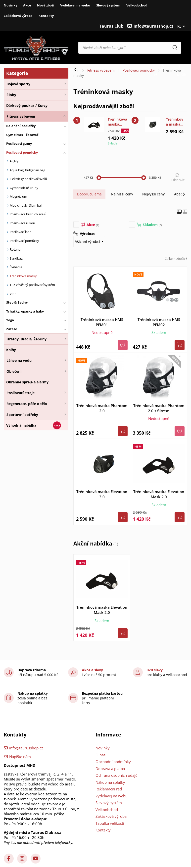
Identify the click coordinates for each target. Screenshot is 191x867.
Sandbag (16, 258)
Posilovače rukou (22, 223)
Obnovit (178, 180)
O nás (100, 754)
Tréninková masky (23, 276)
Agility (14, 161)
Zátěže (11, 329)
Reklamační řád (109, 788)
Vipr (13, 293)
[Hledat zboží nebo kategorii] (129, 48)
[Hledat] (175, 48)
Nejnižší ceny (122, 194)
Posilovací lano (21, 231)
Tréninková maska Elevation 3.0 (174, 122)
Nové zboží (45, 5)
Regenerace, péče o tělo (26, 403)
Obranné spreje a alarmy (27, 382)
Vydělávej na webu (75, 5)
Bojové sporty (18, 84)
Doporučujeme (89, 194)
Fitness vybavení (20, 116)
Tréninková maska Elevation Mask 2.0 (117, 122)
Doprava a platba (110, 768)
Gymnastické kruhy (24, 187)
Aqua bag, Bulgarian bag (27, 170)
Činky (11, 94)
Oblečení (13, 371)
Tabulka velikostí (110, 823)
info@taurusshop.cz (153, 26)
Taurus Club (111, 26)
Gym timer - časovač (22, 135)
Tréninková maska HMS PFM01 (102, 322)
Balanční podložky (21, 126)
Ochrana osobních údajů (117, 775)
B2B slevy (154, 670)
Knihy (11, 349)
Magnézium (18, 196)
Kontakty (46, 15)
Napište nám (20, 756)
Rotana (15, 249)
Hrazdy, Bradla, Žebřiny (26, 339)
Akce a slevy (92, 670)
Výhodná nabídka (21, 425)
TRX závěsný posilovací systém (32, 284)
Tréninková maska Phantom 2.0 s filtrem (158, 408)
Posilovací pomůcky (22, 152)
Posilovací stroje (20, 392)
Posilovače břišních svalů (28, 214)
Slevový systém (108, 5)
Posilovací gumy (19, 143)
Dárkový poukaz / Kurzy (27, 105)
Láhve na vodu (19, 360)
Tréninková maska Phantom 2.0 (101, 408)
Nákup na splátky (110, 782)
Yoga (10, 320)
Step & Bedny (17, 302)
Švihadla (16, 267)
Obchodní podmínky (113, 761)
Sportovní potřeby (22, 414)
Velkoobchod (136, 5)
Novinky (10, 5)
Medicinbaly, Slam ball (26, 205)
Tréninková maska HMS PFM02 (159, 322)
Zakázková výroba (18, 15)
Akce (27, 5)
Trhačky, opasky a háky (25, 311)
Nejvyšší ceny (153, 194)
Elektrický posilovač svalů (28, 179)
